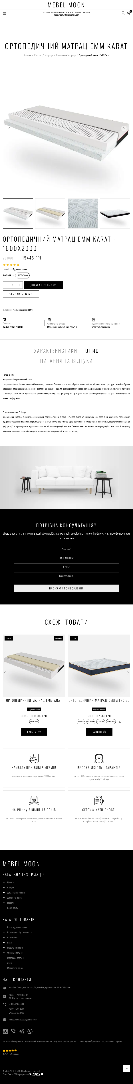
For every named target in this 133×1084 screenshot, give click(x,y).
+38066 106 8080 (82, 12)
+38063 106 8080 (66, 12)
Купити (34, 732)
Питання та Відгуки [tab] (66, 360)
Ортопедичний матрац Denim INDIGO (99, 701)
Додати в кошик (43, 285)
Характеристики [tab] (56, 350)
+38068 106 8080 (51, 12)
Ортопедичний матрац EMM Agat (34, 701)
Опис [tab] (92, 350)
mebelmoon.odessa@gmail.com (66, 14)
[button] (128, 12)
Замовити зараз (20, 294)
